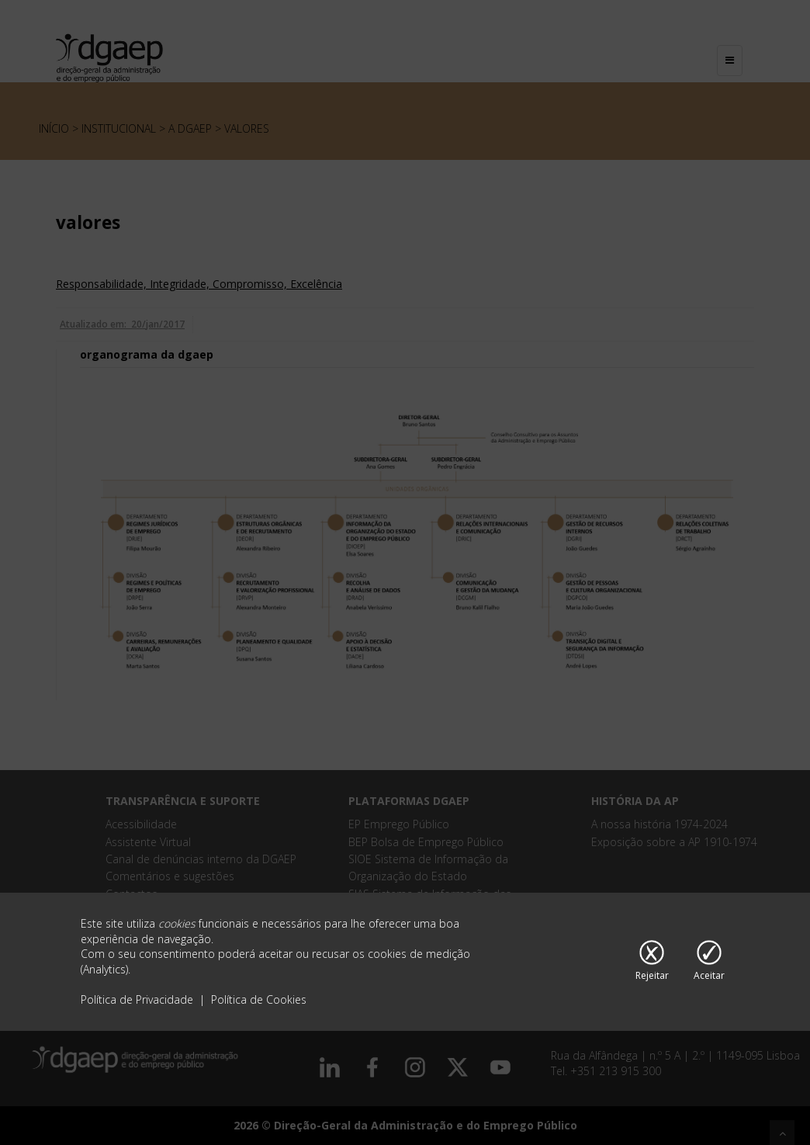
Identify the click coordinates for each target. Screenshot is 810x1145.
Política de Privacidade (138, 999)
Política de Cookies (258, 999)
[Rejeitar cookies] (652, 961)
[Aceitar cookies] (709, 961)
